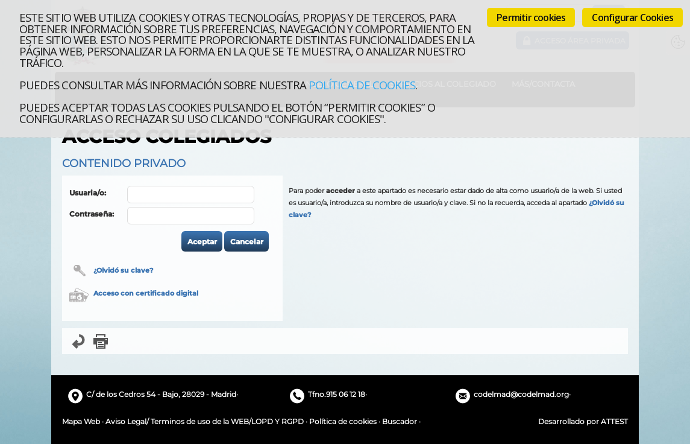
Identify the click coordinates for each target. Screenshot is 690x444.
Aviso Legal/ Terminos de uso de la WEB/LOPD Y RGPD (204, 421)
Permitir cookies (531, 17)
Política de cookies (362, 84)
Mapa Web (81, 421)
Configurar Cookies (632, 17)
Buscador (399, 421)
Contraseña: (91, 213)
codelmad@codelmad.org (521, 394)
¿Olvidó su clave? (123, 270)
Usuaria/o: (87, 192)
